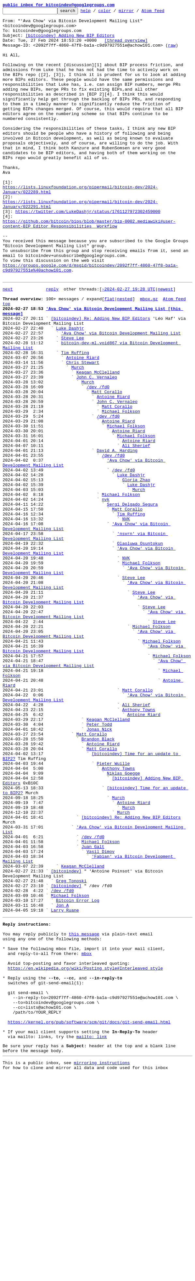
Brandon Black (98, 883)
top (6, 361)
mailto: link (91, 1239)
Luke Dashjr (70, 391)
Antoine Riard (82, 426)
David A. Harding (117, 537)
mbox (87, 1139)
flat (109, 355)
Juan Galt (93, 1013)
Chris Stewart (82, 432)
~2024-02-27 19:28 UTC (128, 344)
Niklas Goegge (123, 925)
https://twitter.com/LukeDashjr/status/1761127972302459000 (87, 252)
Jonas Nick (99, 872)
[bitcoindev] (66, 1042)
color (114, 12)
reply (52, 344)
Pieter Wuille (113, 913)
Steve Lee (72, 402)
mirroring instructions (102, 1268)
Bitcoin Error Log (77, 1077)
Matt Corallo (107, 467)
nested (124, 355)
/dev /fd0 (97, 461)
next (8, 344)
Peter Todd (99, 866)
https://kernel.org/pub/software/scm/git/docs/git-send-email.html (89, 1221)
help (96, 12)
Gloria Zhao (136, 572)
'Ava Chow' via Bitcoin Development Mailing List (121, 396)
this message (84, 1116)
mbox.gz (149, 355)
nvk (105, 596)
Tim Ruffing (75, 420)
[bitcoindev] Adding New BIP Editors (69, 41)
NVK (126, 619)
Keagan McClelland (98, 443)
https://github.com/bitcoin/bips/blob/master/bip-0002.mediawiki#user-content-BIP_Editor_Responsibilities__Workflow (89, 267)
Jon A (62, 1083)
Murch (77, 437)
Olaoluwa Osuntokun (140, 649)
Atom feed (163, 12)
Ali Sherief (136, 531)
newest (165, 344)
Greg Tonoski (71, 1054)
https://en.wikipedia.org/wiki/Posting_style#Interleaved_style (85, 1157)
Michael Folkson (121, 490)
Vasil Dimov (100, 1018)
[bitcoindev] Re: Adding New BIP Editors (100, 379)
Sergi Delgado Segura (132, 602)
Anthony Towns (138, 848)
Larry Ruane (65, 1089)
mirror (136, 12)
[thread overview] (126, 47)
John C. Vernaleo (96, 449)
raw (171, 53)
